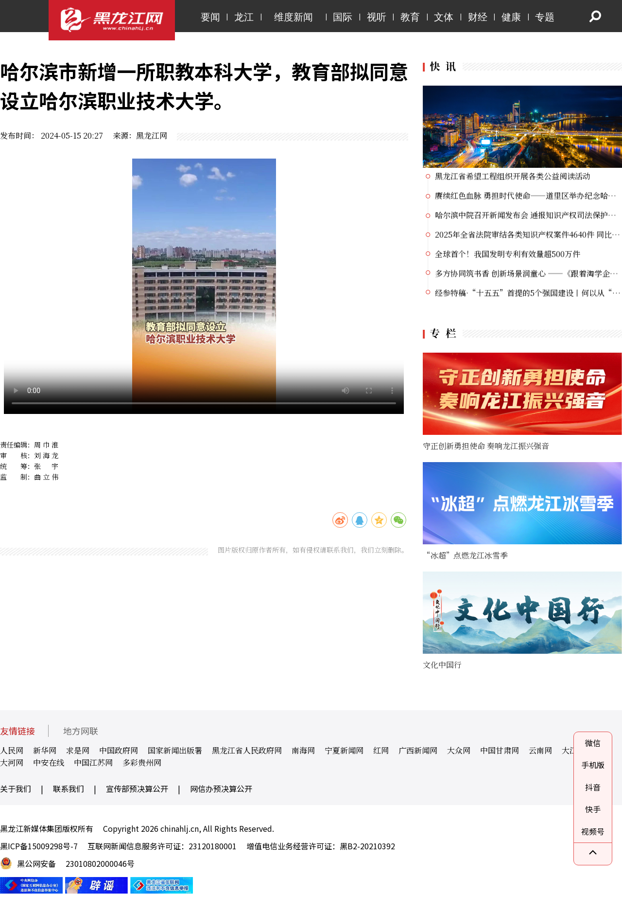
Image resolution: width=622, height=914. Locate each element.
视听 (376, 17)
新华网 (44, 750)
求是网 (77, 750)
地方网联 (80, 731)
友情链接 (17, 731)
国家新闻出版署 (175, 750)
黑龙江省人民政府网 (247, 750)
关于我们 (15, 788)
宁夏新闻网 (344, 750)
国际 (342, 17)
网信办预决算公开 (221, 788)
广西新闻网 (417, 750)
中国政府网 (118, 750)
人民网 (11, 750)
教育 (410, 17)
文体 (443, 17)
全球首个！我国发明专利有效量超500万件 (507, 254)
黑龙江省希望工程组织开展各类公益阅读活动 (512, 176)
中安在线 (48, 762)
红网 (381, 750)
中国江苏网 (93, 762)
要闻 (210, 17)
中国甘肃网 (499, 750)
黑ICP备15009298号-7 (39, 846)
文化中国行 (442, 664)
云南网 (540, 750)
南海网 (303, 750)
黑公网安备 (36, 863)
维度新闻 (293, 17)
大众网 (458, 750)
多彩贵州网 (141, 762)
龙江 (244, 17)
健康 (511, 17)
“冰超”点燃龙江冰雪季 (465, 555)
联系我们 (68, 788)
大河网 (11, 762)
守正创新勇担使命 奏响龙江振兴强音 (486, 445)
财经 (477, 17)
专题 (544, 17)
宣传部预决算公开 (137, 788)
